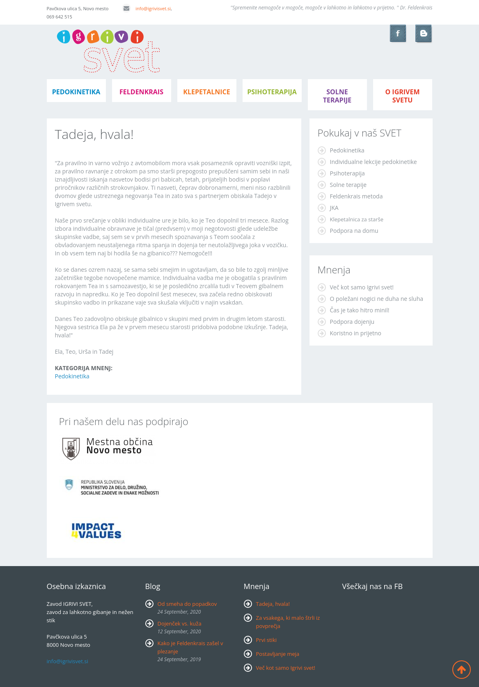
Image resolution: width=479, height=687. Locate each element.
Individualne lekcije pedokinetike (373, 162)
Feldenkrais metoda (356, 196)
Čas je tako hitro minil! (360, 310)
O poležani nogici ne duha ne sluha (377, 299)
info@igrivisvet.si (146, 8)
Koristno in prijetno (356, 333)
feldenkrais (141, 91)
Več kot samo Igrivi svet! (362, 287)
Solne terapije (337, 96)
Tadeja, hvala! (273, 603)
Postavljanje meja (278, 653)
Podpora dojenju (352, 321)
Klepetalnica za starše (357, 219)
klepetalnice (206, 91)
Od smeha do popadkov (187, 603)
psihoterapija (272, 91)
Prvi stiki (266, 640)
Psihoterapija (347, 173)
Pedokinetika (72, 376)
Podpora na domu (354, 230)
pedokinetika (76, 91)
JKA (334, 208)
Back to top (461, 669)
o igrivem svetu (402, 96)
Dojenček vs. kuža (180, 623)
